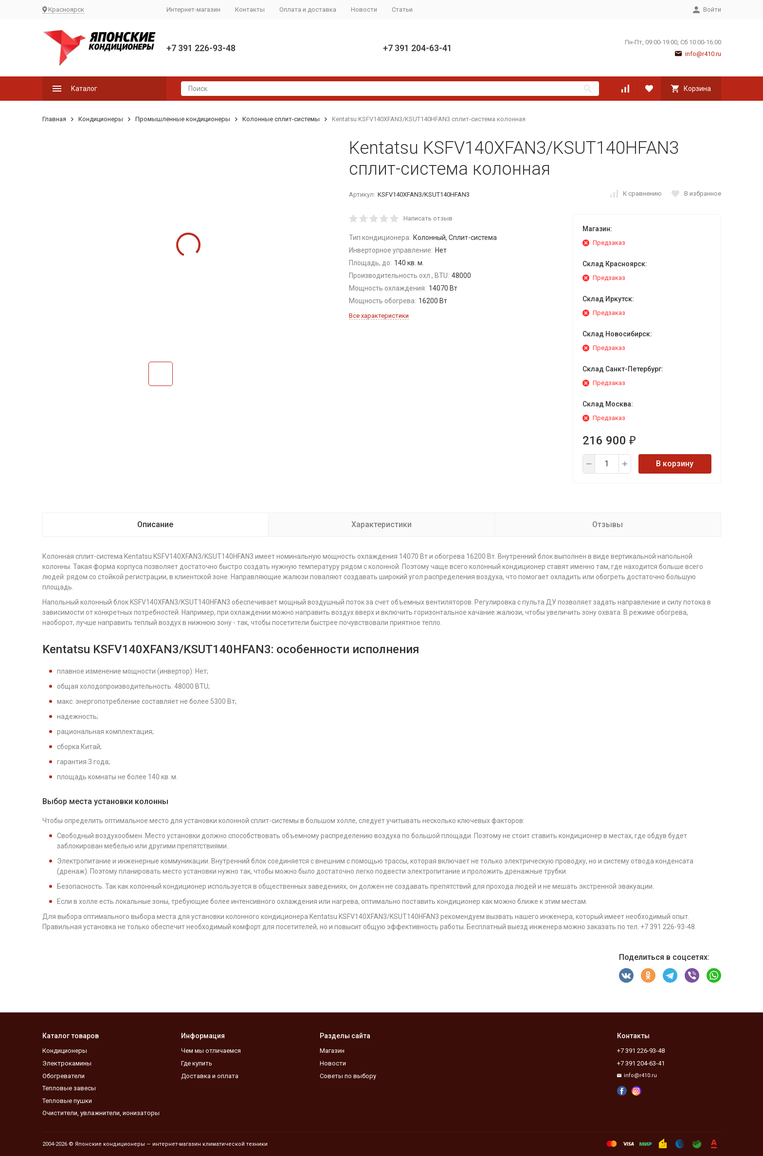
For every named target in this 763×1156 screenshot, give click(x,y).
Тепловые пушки (67, 1100)
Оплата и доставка (307, 9)
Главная (54, 119)
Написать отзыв (428, 218)
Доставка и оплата (209, 1076)
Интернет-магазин (193, 9)
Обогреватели (63, 1076)
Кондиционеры (100, 119)
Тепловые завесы (69, 1088)
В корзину (674, 463)
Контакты (250, 9)
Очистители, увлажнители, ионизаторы (101, 1113)
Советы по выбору (348, 1076)
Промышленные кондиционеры (182, 119)
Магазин (332, 1050)
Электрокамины (66, 1063)
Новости (364, 9)
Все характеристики (379, 315)
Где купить (196, 1063)
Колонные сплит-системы (281, 119)
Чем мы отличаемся (211, 1050)
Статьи (402, 9)
